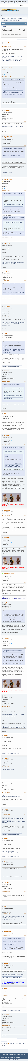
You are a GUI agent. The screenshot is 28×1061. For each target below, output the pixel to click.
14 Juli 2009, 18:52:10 (6, 995)
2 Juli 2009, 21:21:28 (6, 647)
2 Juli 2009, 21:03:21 (6, 607)
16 (15, 1042)
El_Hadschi (7, 510)
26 (4, 1043)
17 (16, 1042)
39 (25, 1043)
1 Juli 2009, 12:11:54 (6, 280)
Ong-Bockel (7, 602)
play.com (23, 319)
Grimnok (6, 333)
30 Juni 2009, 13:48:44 (6, 76)
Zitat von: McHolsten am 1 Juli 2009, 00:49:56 (13, 148)
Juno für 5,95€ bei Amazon (8, 769)
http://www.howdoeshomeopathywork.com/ (10, 366)
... (13, 1042)
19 (19, 1042)
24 (1, 1043)
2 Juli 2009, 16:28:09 (6, 546)
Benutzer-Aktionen (21, 39)
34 (17, 1043)
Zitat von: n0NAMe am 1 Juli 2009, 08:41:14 (13, 193)
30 (11, 1043)
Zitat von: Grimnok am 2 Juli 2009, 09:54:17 (13, 384)
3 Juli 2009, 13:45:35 (6, 706)
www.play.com (5, 709)
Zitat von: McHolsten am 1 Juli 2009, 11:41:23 (13, 283)
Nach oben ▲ (23, 1054)
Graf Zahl (6, 272)
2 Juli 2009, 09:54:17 (6, 338)
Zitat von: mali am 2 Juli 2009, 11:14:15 (12, 610)
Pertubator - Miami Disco (7, 175)
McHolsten (7, 110)
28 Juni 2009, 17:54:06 (6, 46)
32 (14, 1043)
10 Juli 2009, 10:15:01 (6, 814)
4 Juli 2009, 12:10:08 (6, 766)
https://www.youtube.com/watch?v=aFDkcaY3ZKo (12, 365)
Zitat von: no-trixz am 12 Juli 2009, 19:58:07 (12, 938)
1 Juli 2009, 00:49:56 (6, 121)
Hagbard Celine (8, 179)
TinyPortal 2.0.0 (11, 1059)
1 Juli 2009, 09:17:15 (6, 190)
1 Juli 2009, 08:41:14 (6, 145)
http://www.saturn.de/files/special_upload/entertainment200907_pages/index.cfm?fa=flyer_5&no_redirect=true (13, 918)
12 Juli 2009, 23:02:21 (6, 935)
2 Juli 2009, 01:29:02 (6, 316)
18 (18, 1042)
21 (22, 1042)
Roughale (6, 435)
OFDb (5, 26)
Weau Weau (7, 963)
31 (13, 1043)
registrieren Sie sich (16, 2)
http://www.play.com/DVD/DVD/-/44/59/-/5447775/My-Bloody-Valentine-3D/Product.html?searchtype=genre (13, 324)
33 (16, 1043)
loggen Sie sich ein (5, 2)
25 (3, 1043)
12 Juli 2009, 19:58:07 (6, 913)
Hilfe (7, 1054)
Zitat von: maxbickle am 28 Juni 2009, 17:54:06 (13, 79)
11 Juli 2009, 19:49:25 (6, 891)
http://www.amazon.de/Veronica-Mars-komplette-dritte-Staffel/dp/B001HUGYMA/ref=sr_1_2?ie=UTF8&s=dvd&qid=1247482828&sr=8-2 (13, 976)
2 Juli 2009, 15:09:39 (6, 515)
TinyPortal (3, 1054)
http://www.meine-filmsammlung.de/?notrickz (11, 753)
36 (20, 1043)
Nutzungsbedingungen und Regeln (14, 1054)
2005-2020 (17, 1059)
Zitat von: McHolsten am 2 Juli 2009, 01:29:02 (13, 342)
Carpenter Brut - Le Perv (7, 170)
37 (22, 1043)
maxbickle (6, 43)
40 (1, 1045)
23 (25, 1042)
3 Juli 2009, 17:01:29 (6, 742)
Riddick (6, 861)
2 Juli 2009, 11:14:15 (6, 419)
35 (19, 1043)
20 (21, 1042)
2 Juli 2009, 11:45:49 (6, 444)
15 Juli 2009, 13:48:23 (6, 1025)
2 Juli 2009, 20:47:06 (6, 582)
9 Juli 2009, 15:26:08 (6, 792)
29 (10, 1043)
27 (6, 1043)
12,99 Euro (21, 233)
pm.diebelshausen (9, 573)
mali (5, 413)
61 (4, 1045)
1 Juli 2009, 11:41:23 (6, 253)
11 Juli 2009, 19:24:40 (6, 866)
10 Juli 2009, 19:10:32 (6, 845)
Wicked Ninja (7, 931)
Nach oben (3, 1042)
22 (24, 1042)
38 (23, 1043)
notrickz (6, 735)
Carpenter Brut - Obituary (7, 172)
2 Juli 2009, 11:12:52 (6, 381)
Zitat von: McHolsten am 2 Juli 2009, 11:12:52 (13, 447)
